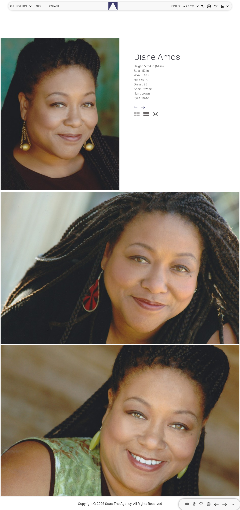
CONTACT (53, 6)
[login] (190, 6)
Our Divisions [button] (19, 6)
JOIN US (175, 6)
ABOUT (39, 6)
